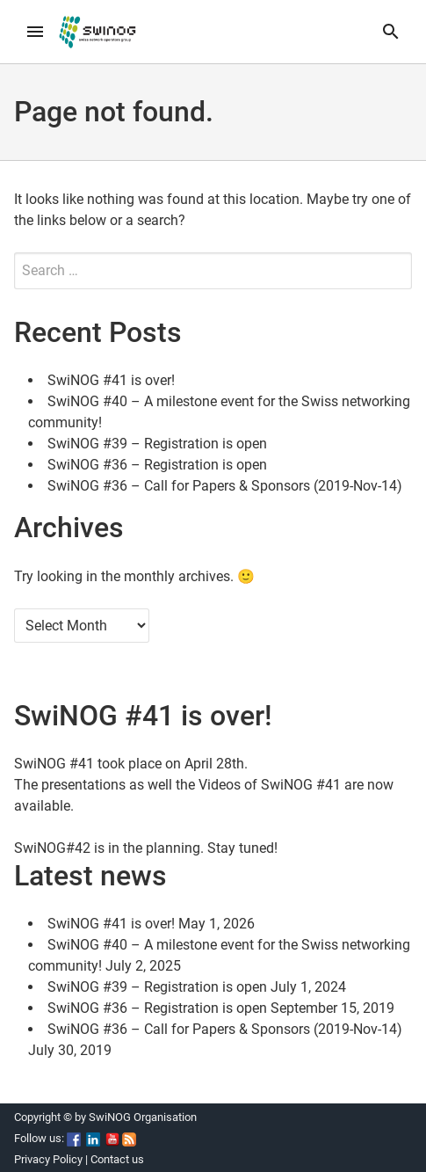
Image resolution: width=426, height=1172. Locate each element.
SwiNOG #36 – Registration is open (157, 464)
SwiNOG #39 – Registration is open (157, 443)
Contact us (117, 1159)
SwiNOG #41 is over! (111, 380)
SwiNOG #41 (54, 763)
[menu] (35, 32)
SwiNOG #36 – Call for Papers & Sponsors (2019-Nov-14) (224, 485)
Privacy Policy (48, 1159)
